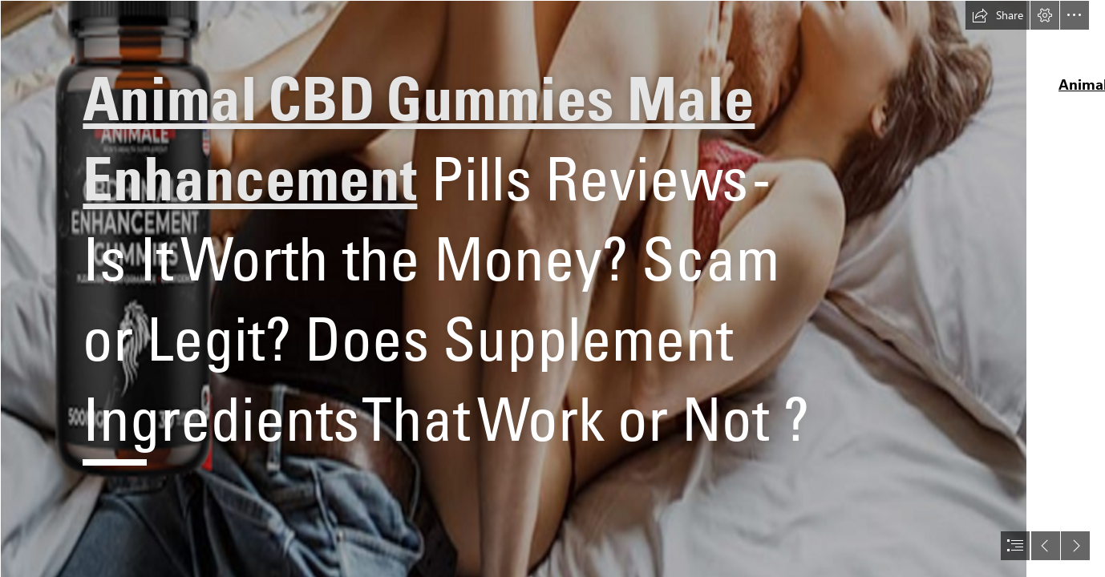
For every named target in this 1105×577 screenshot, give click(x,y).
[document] (552, 288)
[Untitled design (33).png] (513, 288)
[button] (997, 15)
